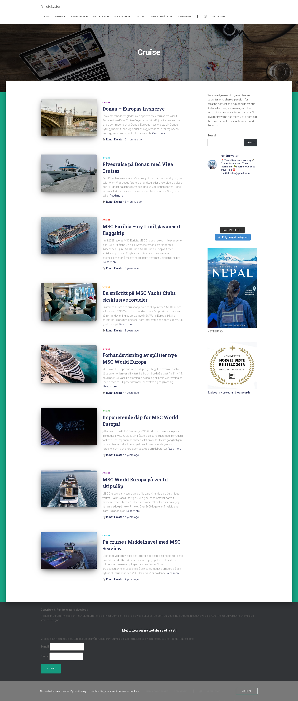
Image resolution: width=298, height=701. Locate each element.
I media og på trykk (161, 16)
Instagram (205, 16)
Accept (246, 691)
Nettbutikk (219, 16)
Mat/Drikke (122, 16)
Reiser (60, 16)
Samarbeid (184, 16)
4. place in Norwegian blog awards (229, 392)
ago (133, 139)
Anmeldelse (79, 16)
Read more (158, 133)
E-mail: (45, 646)
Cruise (106, 102)
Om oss (140, 16)
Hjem (47, 16)
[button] (64, 16)
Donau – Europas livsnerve (133, 109)
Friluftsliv (101, 16)
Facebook (197, 16)
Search (212, 135)
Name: (45, 656)
